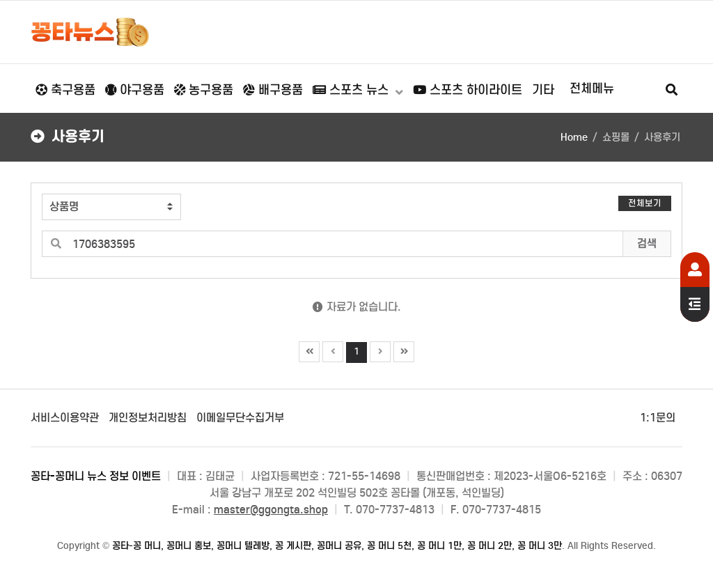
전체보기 (644, 203)
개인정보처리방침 (148, 417)
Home (574, 137)
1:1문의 (657, 417)
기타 (543, 90)
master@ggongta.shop (271, 509)
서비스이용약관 (65, 417)
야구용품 (134, 90)
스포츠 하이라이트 (467, 90)
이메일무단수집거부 (240, 417)
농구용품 (203, 90)
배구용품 (273, 90)
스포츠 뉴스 (352, 90)
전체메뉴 (592, 88)
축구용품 (65, 90)
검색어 (31, 183)
